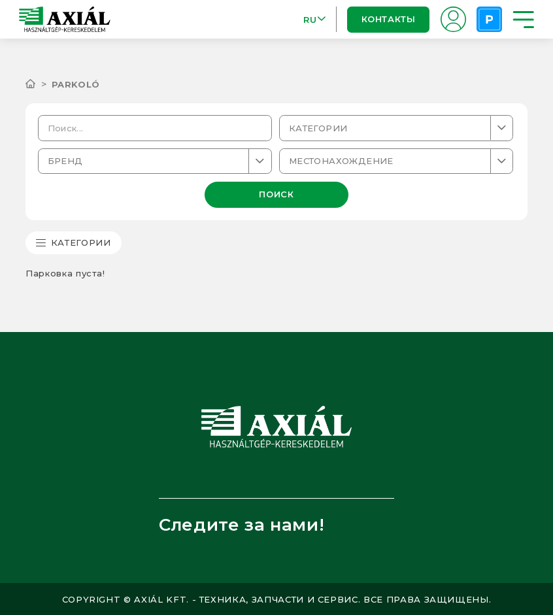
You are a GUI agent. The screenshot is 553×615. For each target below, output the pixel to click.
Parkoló (76, 84)
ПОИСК (276, 194)
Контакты (388, 19)
